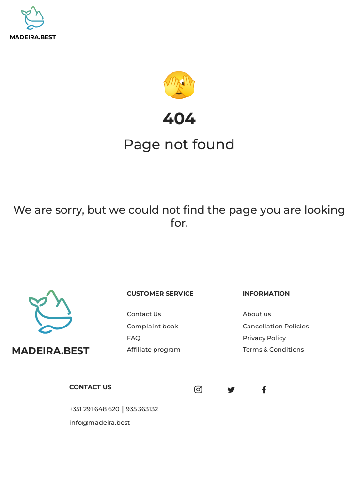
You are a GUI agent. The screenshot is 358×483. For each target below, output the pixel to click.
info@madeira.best (99, 422)
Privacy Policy (264, 338)
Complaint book (152, 326)
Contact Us (144, 314)
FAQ (133, 338)
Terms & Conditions (273, 349)
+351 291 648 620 (94, 409)
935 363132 (142, 409)
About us (257, 314)
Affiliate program (154, 349)
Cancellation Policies (276, 326)
